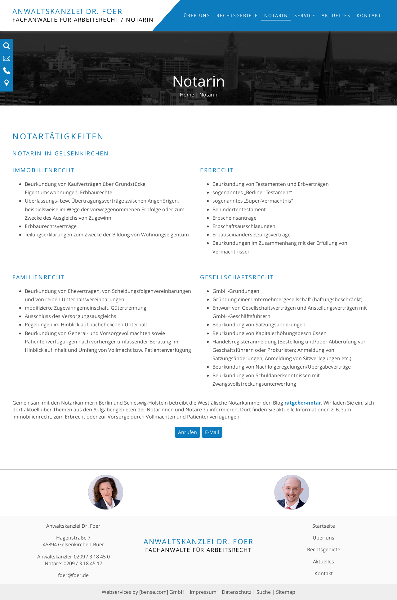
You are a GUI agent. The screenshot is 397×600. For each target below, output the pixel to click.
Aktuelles (336, 15)
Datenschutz (236, 592)
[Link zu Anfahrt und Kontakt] (7, 85)
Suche (263, 592)
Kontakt (369, 15)
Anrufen (187, 432)
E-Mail (212, 432)
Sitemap (285, 592)
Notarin (276, 15)
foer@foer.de (73, 575)
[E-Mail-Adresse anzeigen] (7, 60)
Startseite (323, 525)
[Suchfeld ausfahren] (7, 47)
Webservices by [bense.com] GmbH (143, 592)
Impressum (203, 592)
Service (305, 15)
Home (187, 94)
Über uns (197, 15)
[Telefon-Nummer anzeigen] (7, 72)
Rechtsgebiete (237, 15)
